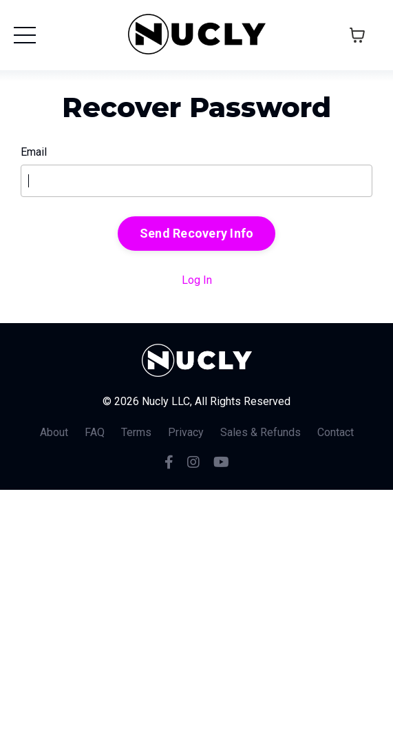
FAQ (95, 432)
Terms (136, 432)
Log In (197, 280)
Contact (335, 432)
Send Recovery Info (197, 233)
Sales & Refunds (260, 432)
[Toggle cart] (357, 35)
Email (34, 151)
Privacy (186, 432)
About (54, 432)
